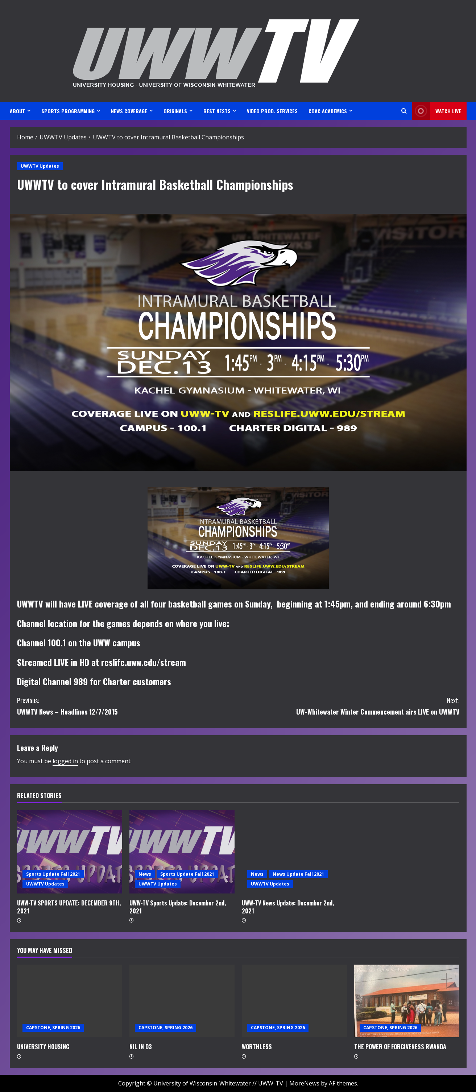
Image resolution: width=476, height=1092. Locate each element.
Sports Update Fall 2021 (53, 874)
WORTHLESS (257, 1046)
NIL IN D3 (140, 1046)
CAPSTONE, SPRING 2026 (53, 1027)
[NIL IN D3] (182, 1001)
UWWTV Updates (40, 166)
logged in (65, 761)
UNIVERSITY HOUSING (43, 1046)
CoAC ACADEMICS (328, 111)
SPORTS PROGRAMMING (68, 111)
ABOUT (17, 111)
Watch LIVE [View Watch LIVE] (436, 111)
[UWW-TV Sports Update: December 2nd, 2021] (182, 851)
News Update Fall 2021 (298, 874)
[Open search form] (404, 111)
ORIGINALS (175, 111)
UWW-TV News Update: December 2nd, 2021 (288, 907)
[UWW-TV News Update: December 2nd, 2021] (294, 851)
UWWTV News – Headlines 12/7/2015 (127, 705)
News (144, 874)
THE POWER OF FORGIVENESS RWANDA (400, 1046)
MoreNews (304, 1083)
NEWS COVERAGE (129, 111)
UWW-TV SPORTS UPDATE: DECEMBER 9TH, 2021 (69, 907)
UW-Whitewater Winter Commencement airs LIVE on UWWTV (348, 705)
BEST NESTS (217, 111)
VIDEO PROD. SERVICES (272, 111)
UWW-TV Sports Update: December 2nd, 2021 (177, 907)
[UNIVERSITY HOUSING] (69, 1001)
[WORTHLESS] (294, 1001)
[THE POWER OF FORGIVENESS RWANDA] (406, 1001)
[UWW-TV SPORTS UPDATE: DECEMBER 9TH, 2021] (69, 851)
